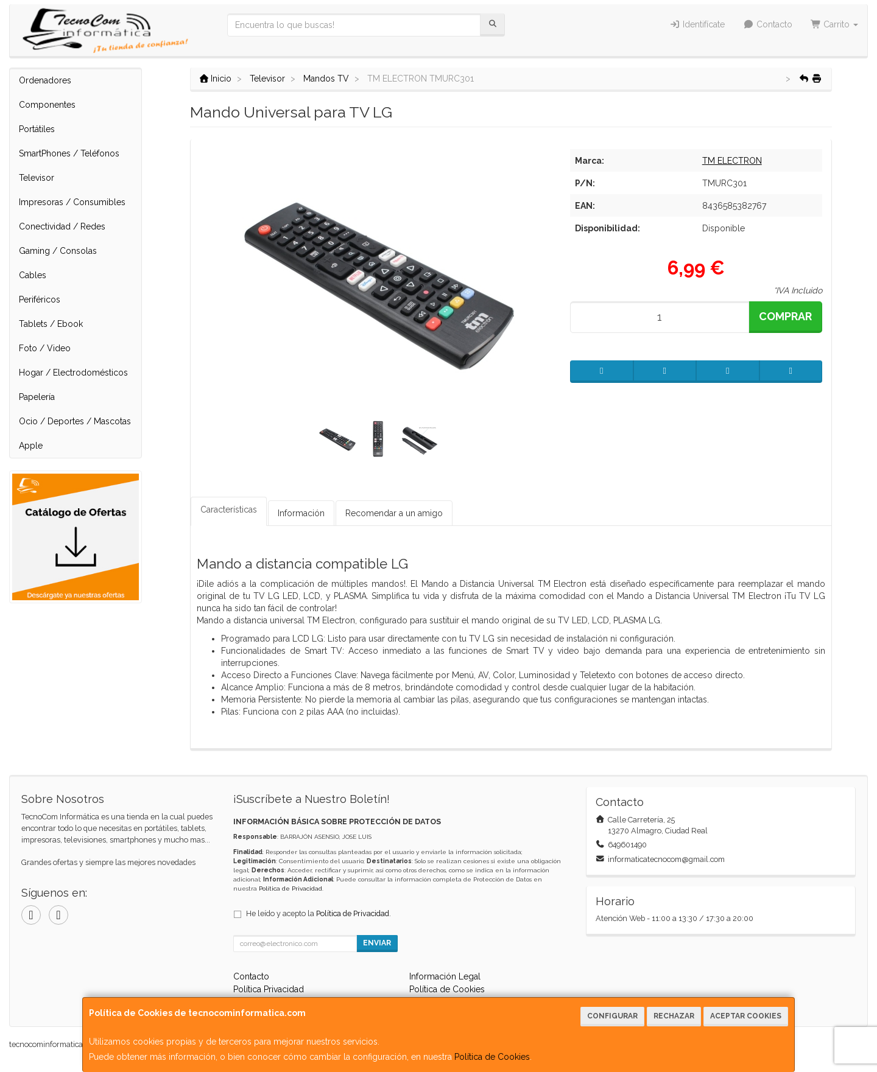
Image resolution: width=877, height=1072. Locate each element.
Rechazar (673, 1016)
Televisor (36, 178)
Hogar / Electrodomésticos (73, 372)
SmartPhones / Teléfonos (69, 153)
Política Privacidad (268, 989)
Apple (31, 445)
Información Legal (445, 976)
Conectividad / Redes (62, 226)
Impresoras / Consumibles (72, 202)
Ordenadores (45, 80)
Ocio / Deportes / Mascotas (75, 421)
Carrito (835, 24)
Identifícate (697, 24)
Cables (32, 275)
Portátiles (37, 129)
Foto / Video (45, 348)
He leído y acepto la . (318, 913)
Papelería (37, 397)
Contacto (767, 24)
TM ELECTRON (732, 161)
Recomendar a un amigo (394, 513)
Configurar (612, 1016)
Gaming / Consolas (58, 251)
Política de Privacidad (290, 888)
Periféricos (39, 299)
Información (301, 513)
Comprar (785, 316)
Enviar (377, 943)
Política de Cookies (492, 1057)
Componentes (47, 105)
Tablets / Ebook (51, 324)
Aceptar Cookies (745, 1016)
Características (228, 509)
